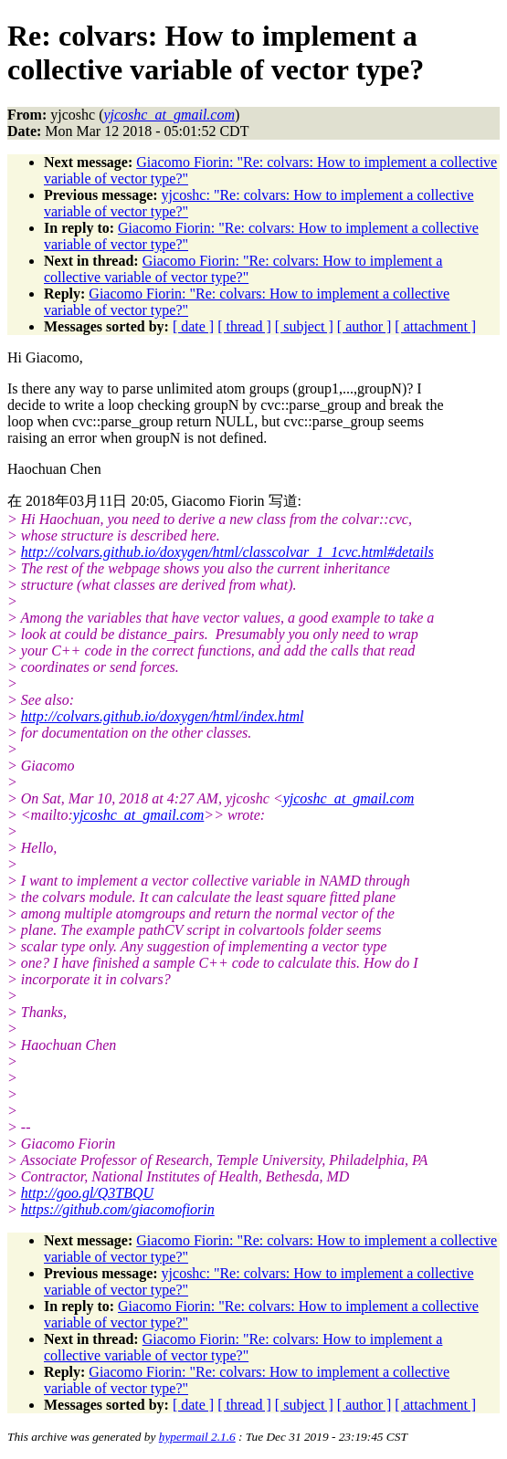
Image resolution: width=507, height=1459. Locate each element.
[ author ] (364, 326)
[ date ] (193, 326)
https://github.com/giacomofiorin (118, 1209)
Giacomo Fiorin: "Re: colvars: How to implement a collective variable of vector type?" (243, 269)
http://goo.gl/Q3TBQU (87, 1193)
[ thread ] (244, 326)
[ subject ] (304, 326)
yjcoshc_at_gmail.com (349, 798)
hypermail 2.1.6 (197, 1436)
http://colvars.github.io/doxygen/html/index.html (162, 716)
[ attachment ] (435, 326)
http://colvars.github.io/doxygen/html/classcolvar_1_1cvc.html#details (227, 552)
